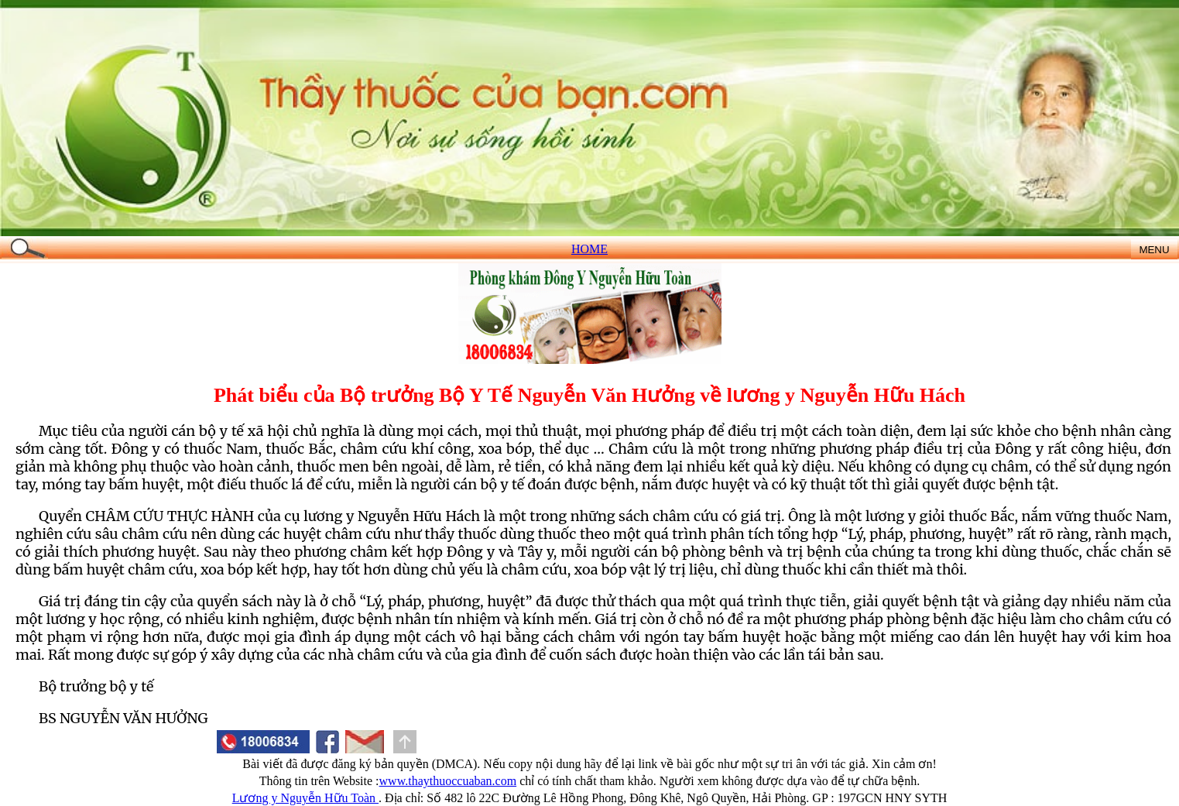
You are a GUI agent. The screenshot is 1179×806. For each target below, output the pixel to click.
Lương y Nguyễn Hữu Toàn (305, 797)
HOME (589, 249)
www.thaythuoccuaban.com (448, 780)
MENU (1154, 250)
